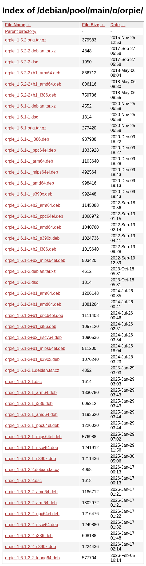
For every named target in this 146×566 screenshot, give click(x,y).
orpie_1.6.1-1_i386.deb (27, 139)
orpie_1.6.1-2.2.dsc (23, 480)
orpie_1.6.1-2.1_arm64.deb (31, 392)
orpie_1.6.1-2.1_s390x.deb (30, 458)
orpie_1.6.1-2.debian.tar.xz (30, 271)
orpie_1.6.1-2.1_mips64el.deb (33, 436)
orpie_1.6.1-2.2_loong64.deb (32, 558)
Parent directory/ (20, 31)
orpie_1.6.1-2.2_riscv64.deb (31, 524)
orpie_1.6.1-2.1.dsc (23, 381)
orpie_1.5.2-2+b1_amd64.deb (33, 84)
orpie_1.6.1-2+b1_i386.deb (30, 326)
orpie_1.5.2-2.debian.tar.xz (30, 51)
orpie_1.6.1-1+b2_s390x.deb (32, 238)
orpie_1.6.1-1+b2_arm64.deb (32, 205)
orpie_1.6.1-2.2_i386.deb (29, 535)
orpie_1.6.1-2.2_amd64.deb (31, 491)
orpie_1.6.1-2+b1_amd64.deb (33, 304)
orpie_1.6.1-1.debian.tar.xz (30, 106)
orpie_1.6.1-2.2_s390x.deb (30, 546)
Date (115, 24)
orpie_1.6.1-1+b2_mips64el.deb (35, 260)
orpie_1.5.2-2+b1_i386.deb (30, 95)
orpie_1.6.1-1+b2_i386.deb (30, 249)
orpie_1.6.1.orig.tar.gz (25, 128)
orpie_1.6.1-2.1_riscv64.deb (31, 447)
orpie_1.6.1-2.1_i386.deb (29, 403)
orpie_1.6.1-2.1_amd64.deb (31, 414)
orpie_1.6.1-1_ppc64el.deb (30, 150)
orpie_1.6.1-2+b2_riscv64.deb (33, 337)
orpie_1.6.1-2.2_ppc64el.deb (32, 513)
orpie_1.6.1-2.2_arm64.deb (31, 502)
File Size (90, 24)
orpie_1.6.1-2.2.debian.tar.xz (32, 469)
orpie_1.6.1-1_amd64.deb (29, 183)
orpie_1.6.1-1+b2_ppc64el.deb (34, 216)
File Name (15, 24)
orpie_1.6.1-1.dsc (21, 117)
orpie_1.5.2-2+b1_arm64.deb (32, 73)
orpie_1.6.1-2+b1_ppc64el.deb (34, 315)
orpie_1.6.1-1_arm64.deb (29, 161)
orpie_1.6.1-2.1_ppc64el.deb (32, 425)
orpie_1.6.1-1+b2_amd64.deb (33, 227)
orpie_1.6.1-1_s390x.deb (28, 194)
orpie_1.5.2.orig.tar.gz (25, 40)
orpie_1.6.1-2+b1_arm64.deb (32, 293)
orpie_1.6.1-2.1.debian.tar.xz (32, 370)
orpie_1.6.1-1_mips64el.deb (31, 172)
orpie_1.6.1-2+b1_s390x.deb (32, 359)
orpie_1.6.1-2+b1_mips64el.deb (35, 348)
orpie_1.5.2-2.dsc (21, 62)
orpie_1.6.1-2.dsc (21, 282)
